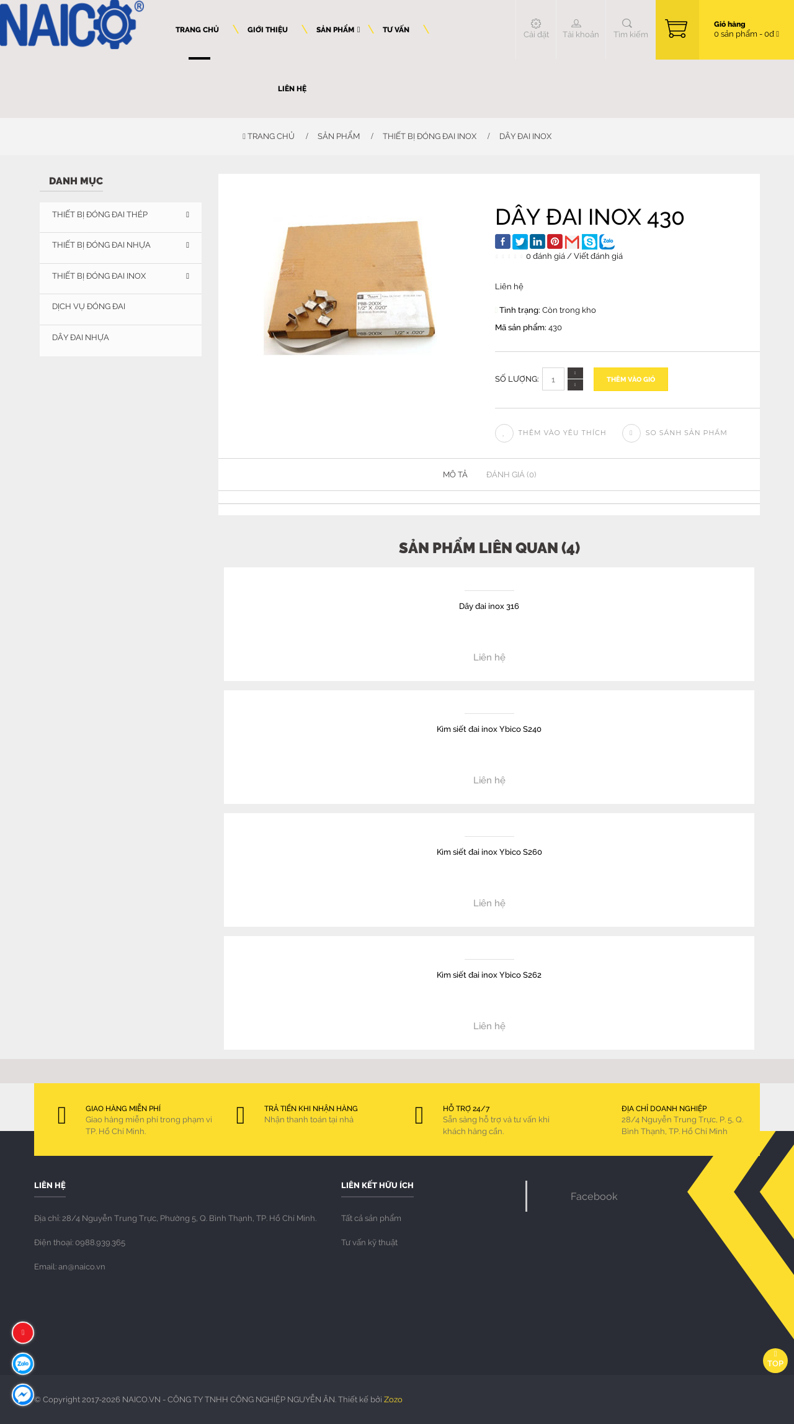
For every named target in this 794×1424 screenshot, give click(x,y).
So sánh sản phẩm (675, 432)
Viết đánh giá (598, 255)
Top (775, 1359)
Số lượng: (517, 378)
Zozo (393, 1399)
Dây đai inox (525, 136)
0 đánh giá (545, 255)
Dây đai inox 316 (489, 605)
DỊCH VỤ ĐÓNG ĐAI (88, 306)
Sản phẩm (339, 136)
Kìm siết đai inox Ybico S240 (489, 728)
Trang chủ (269, 136)
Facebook (594, 1196)
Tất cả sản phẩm (371, 1217)
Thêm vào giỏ (631, 379)
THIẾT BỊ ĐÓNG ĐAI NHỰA (101, 244)
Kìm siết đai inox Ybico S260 (489, 851)
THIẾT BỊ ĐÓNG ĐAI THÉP (100, 214)
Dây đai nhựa (80, 337)
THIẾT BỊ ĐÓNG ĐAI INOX (429, 136)
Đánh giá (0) (511, 474)
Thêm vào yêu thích (551, 432)
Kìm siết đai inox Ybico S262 (489, 974)
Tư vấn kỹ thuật (369, 1242)
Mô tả (455, 474)
